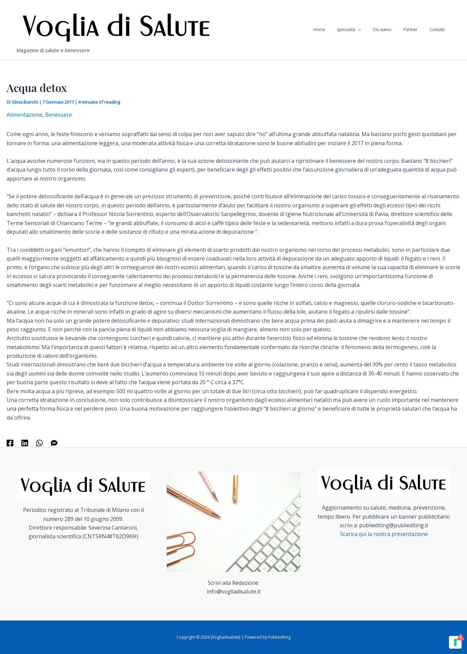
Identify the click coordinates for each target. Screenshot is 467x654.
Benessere (58, 114)
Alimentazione (24, 114)
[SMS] (54, 442)
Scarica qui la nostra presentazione (384, 534)
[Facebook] (10, 442)
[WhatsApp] (39, 442)
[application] (372, 29)
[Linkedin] (24, 442)
